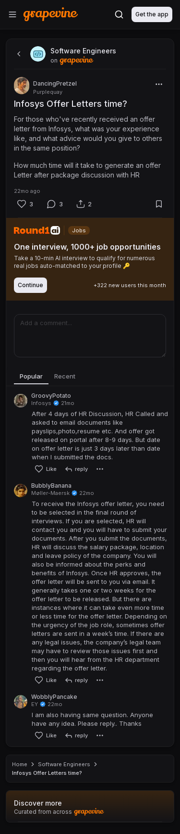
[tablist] (90, 376)
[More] (159, 84)
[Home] (50, 14)
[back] (17, 54)
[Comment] (55, 204)
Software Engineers (64, 764)
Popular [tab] (31, 376)
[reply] (76, 469)
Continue (30, 285)
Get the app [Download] (151, 14)
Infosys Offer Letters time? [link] (47, 773)
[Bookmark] (159, 204)
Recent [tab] (64, 376)
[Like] (25, 204)
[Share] (84, 204)
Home (19, 764)
